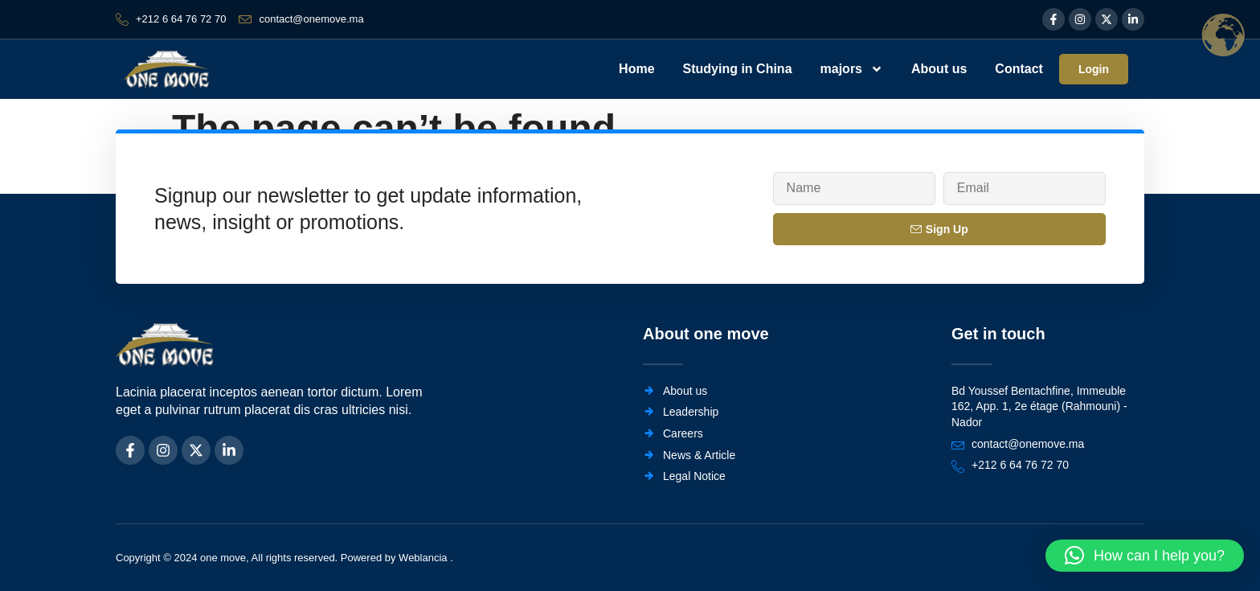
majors (851, 69)
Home (636, 69)
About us (939, 69)
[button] (1144, 556)
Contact (1019, 69)
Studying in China (737, 69)
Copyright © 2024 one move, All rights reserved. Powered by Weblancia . (284, 558)
